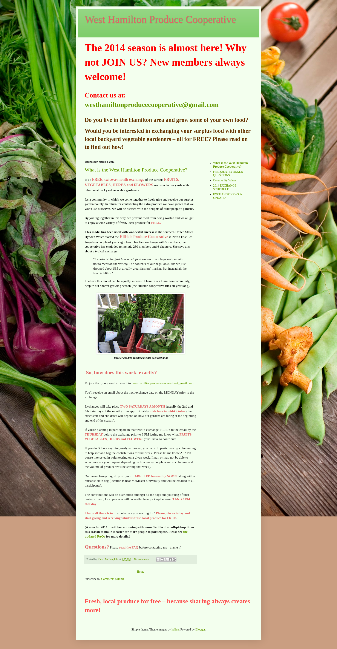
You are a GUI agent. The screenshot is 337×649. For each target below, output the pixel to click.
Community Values (224, 180)
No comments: (142, 559)
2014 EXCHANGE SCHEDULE (225, 187)
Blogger (200, 629)
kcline (175, 629)
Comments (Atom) (112, 579)
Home (140, 571)
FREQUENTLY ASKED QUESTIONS (228, 173)
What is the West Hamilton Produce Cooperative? (136, 170)
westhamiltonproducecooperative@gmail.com (152, 104)
